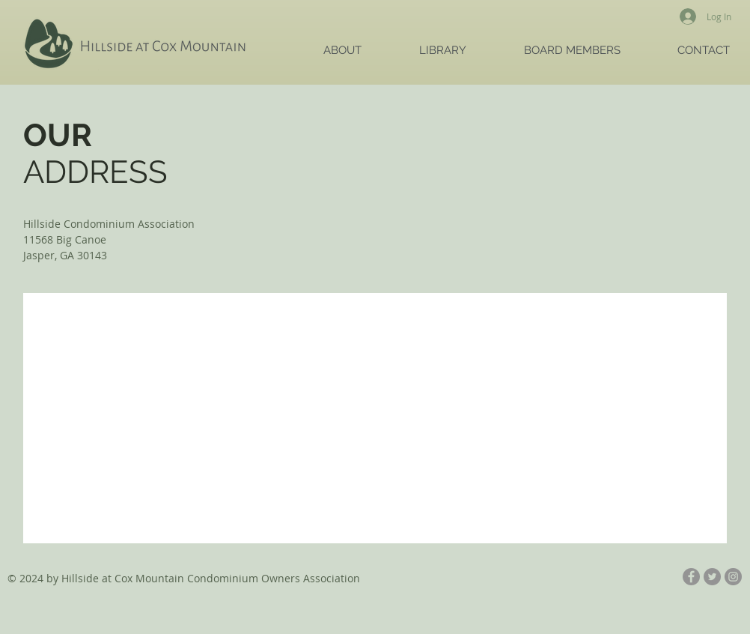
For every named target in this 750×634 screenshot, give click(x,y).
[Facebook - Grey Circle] (691, 576)
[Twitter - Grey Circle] (712, 576)
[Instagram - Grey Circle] (733, 576)
